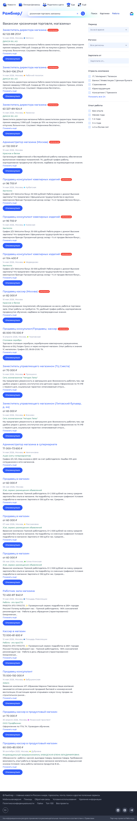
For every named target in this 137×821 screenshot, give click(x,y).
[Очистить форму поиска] (77, 13)
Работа (115, 13)
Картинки (104, 13)
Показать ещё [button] (10, 53)
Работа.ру (130, 818)
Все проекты (62, 803)
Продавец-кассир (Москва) (20, 291)
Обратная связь (42, 799)
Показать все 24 (96, 96)
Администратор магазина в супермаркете (30, 444)
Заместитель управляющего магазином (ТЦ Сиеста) (36, 366)
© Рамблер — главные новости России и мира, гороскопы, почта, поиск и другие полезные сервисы (51, 795)
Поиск (94, 13)
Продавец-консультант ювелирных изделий (31, 179)
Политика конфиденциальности (18, 803)
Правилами (89, 818)
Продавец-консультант (17, 671)
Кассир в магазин (14, 631)
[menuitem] (9, 5)
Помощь (28, 799)
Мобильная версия (12, 799)
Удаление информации (90, 799)
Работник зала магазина (19, 591)
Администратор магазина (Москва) (25, 142)
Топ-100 (49, 803)
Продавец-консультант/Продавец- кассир (30, 328)
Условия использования (64, 799)
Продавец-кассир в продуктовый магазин (30, 711)
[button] (43, 49)
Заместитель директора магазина (25, 30)
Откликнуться (12, 59)
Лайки (40, 803)
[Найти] (83, 13)
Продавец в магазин (16, 478)
